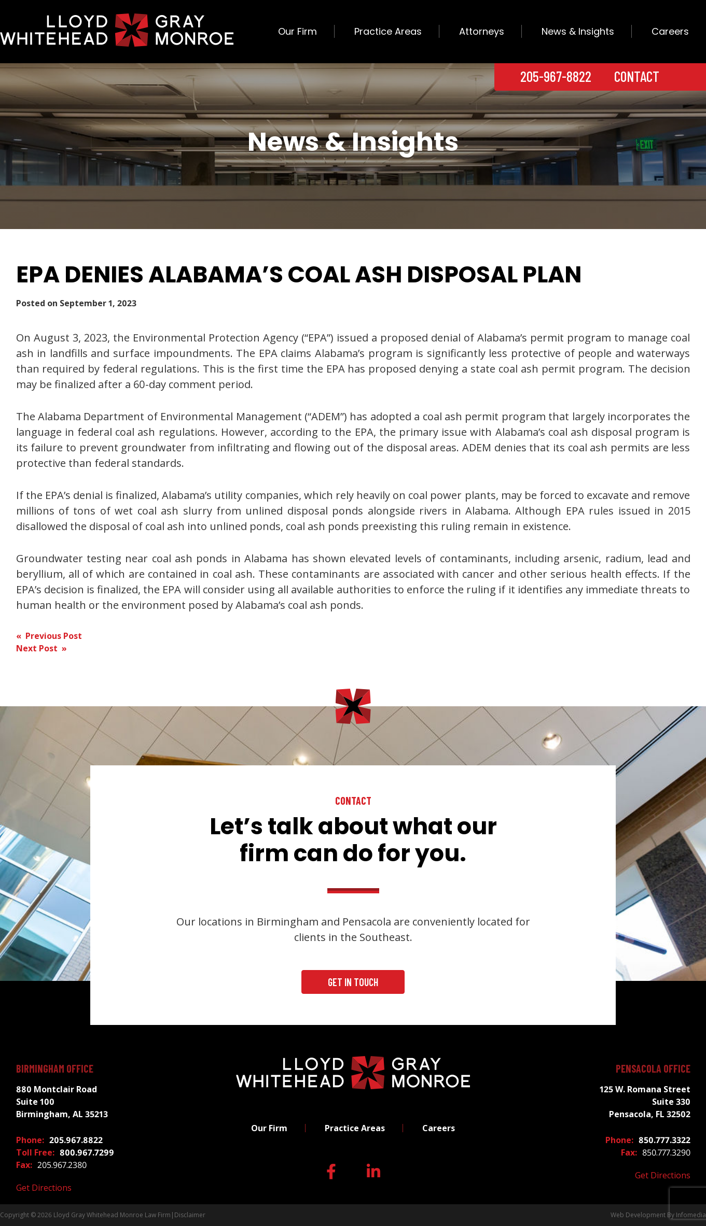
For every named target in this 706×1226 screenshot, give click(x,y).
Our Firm (297, 31)
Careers (670, 31)
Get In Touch (353, 982)
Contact (636, 76)
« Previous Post (49, 635)
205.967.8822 (76, 1140)
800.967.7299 (87, 1152)
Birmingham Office (54, 1068)
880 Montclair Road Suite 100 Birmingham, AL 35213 (62, 1102)
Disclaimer (189, 1214)
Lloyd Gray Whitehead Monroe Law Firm (112, 1214)
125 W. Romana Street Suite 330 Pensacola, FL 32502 (645, 1102)
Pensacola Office (653, 1068)
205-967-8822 (555, 76)
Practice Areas (388, 31)
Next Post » (41, 648)
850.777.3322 (664, 1140)
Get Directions (44, 1187)
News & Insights (578, 31)
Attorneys (481, 31)
